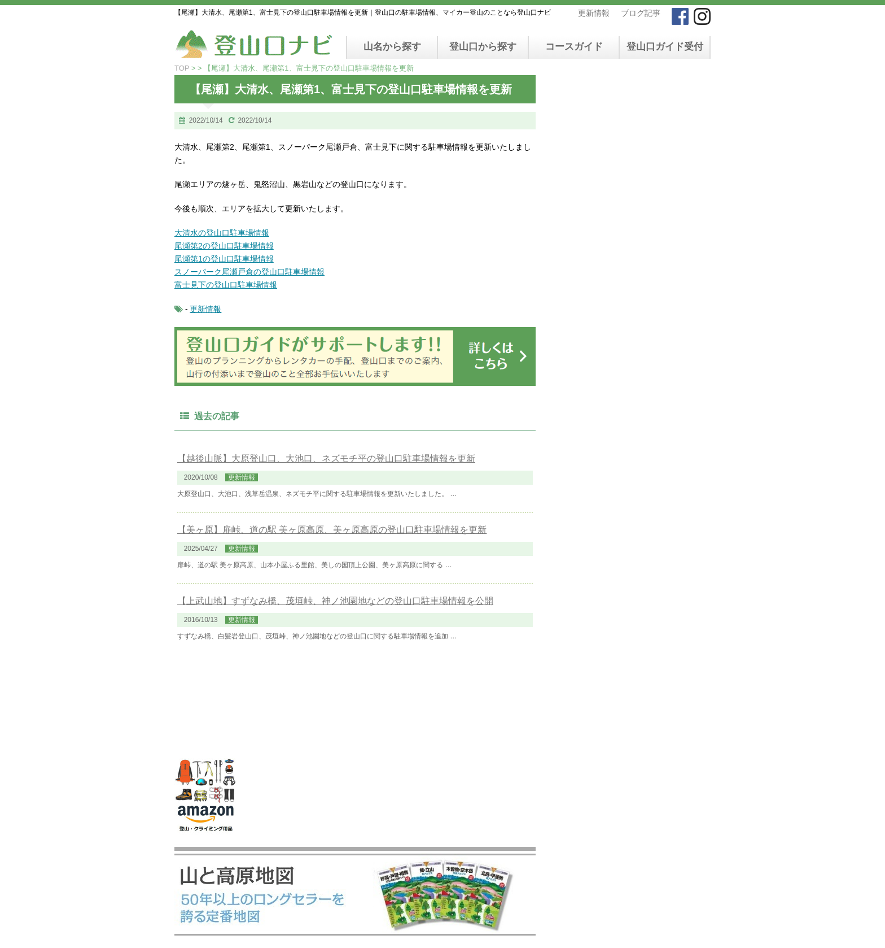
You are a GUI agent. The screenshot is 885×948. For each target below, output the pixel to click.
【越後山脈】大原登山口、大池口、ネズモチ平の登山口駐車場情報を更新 (326, 458)
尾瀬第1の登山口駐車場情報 (224, 258)
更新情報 (594, 13)
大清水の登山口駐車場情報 (221, 232)
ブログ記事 (640, 13)
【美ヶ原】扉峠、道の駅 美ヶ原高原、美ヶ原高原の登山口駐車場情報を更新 (332, 529)
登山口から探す (482, 46)
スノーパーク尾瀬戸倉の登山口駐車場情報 (249, 271)
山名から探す (392, 46)
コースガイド (574, 46)
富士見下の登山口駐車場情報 (225, 284)
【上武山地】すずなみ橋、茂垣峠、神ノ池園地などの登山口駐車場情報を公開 (335, 601)
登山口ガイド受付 (664, 46)
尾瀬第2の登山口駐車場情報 (224, 245)
